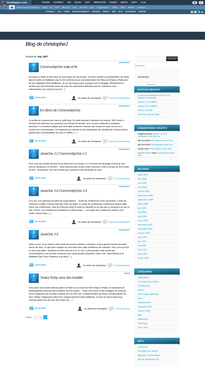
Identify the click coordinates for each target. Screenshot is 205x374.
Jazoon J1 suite (145, 110)
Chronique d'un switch (148, 281)
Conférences (144, 286)
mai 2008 (142, 212)
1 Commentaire (122, 308)
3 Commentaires (122, 265)
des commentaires (149, 355)
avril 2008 (142, 216)
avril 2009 (142, 187)
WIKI (114, 12)
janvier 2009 (143, 191)
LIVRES (67, 12)
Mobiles (131, 7)
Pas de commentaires (119, 98)
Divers (127, 273)
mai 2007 (142, 245)
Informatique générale (148, 294)
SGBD (114, 7)
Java (75, 7)
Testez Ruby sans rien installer (61, 278)
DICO (120, 12)
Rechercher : (144, 77)
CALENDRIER (130, 12)
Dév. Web (83, 7)
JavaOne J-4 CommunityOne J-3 (63, 191)
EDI (92, 7)
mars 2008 (143, 220)
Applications (143, 277)
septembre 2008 (145, 199)
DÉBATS (106, 12)
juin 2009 (142, 179)
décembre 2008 (145, 195)
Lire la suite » (40, 97)
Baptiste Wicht (144, 153)
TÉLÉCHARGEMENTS (80, 12)
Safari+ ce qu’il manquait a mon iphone (152, 135)
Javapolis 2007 (145, 306)
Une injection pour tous (162, 140)
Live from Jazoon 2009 (148, 114)
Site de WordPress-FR (148, 359)
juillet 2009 (143, 174)
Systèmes (142, 7)
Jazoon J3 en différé (147, 102)
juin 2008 (142, 208)
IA (51, 7)
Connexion (140, 65)
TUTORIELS (50, 12)
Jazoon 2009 (144, 311)
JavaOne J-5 (49, 234)
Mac (140, 315)
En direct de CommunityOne (60, 110)
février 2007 (143, 258)
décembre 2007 (145, 224)
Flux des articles (148, 351)
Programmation (103, 7)
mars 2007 (143, 254)
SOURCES (96, 12)
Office (122, 7)
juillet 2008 (143, 204)
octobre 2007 (144, 233)
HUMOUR (142, 12)
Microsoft (65, 7)
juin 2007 (142, 241)
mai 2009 (142, 183)
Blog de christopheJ (47, 44)
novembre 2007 (145, 229)
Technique (143, 323)
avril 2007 (142, 249)
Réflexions (143, 319)
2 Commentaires (122, 178)
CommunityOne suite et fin (59, 67)
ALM (57, 7)
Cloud (44, 7)
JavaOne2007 (124, 62)
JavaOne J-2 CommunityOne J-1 (63, 153)
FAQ (59, 12)
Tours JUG (143, 327)
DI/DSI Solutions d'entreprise (27, 7)
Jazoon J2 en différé (147, 106)
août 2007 (142, 237)
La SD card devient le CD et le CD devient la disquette (154, 96)
